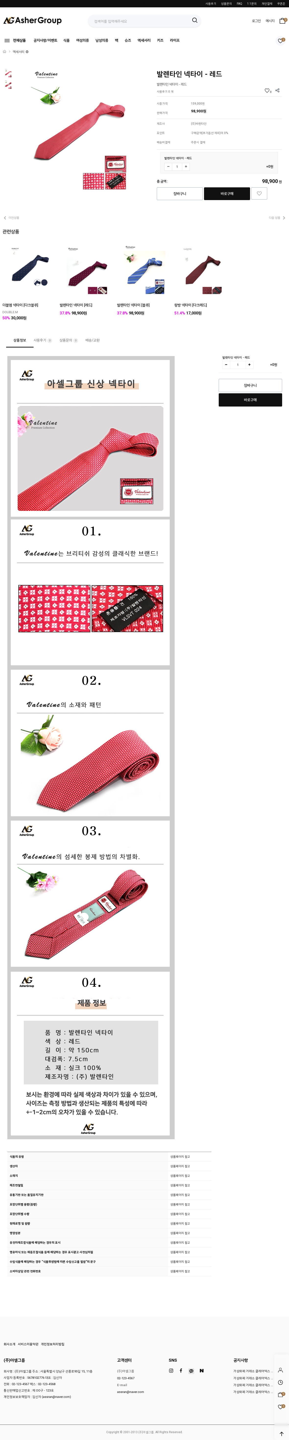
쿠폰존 (281, 3)
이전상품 (14, 217)
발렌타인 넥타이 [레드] (76, 305)
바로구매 (227, 194)
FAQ (239, 3)
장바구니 (179, 194)
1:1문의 (252, 3)
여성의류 (82, 40)
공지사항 (240, 1360)
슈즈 (128, 40)
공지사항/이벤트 (45, 40)
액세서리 (144, 40)
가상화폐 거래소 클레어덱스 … (253, 1371)
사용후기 (210, 3)
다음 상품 (274, 217)
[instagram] (171, 1371)
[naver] (201, 1371)
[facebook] (181, 1371)
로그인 (256, 21)
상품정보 (19, 340)
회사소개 (9, 1344)
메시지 (270, 21)
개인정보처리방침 (52, 1344)
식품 (66, 40)
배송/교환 (92, 340)
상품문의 (226, 3)
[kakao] (191, 1371)
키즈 (160, 40)
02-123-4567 (125, 1378)
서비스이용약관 (28, 1344)
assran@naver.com (130, 1392)
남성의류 (102, 40)
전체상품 (15, 40)
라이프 (175, 40)
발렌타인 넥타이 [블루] (133, 305)
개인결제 (267, 3)
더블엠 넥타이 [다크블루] (20, 305)
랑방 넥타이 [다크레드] (190, 305)
